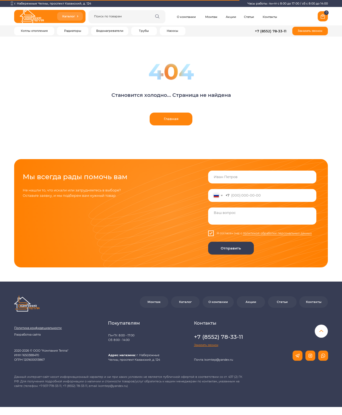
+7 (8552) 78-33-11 (270, 31)
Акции (231, 17)
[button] (310, 31)
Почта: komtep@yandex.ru (213, 360)
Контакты (270, 17)
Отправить (231, 248)
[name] (262, 177)
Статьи (249, 17)
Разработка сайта (27, 334)
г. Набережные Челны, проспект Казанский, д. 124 (52, 3)
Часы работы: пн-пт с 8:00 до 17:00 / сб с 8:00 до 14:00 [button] (287, 3)
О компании (186, 17)
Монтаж (211, 17)
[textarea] (262, 216)
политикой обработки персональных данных (277, 233)
